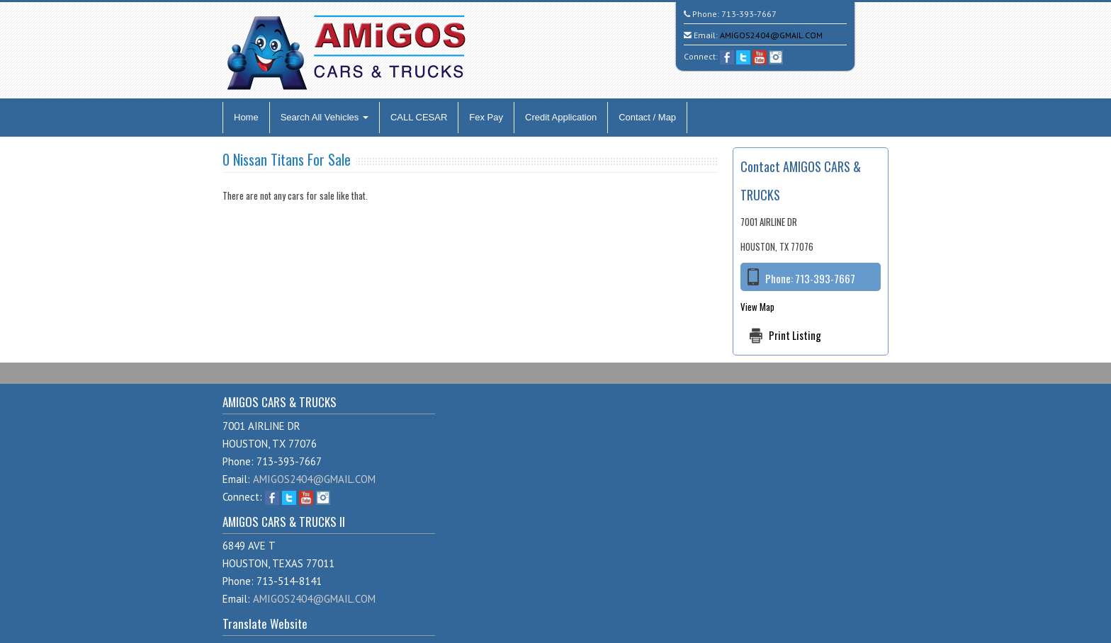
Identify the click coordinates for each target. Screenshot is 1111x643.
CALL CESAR (418, 117)
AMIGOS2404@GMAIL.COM (771, 35)
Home (246, 117)
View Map (757, 307)
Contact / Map (647, 117)
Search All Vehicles (324, 117)
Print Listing (795, 335)
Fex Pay (486, 117)
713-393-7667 (749, 13)
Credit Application (561, 117)
